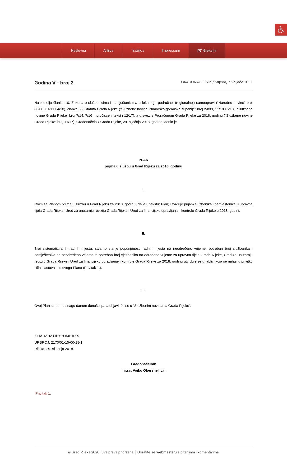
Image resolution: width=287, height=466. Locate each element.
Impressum (171, 50)
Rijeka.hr (207, 50)
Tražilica (137, 50)
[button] (281, 30)
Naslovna (78, 50)
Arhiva (108, 50)
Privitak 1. (43, 393)
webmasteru (166, 452)
